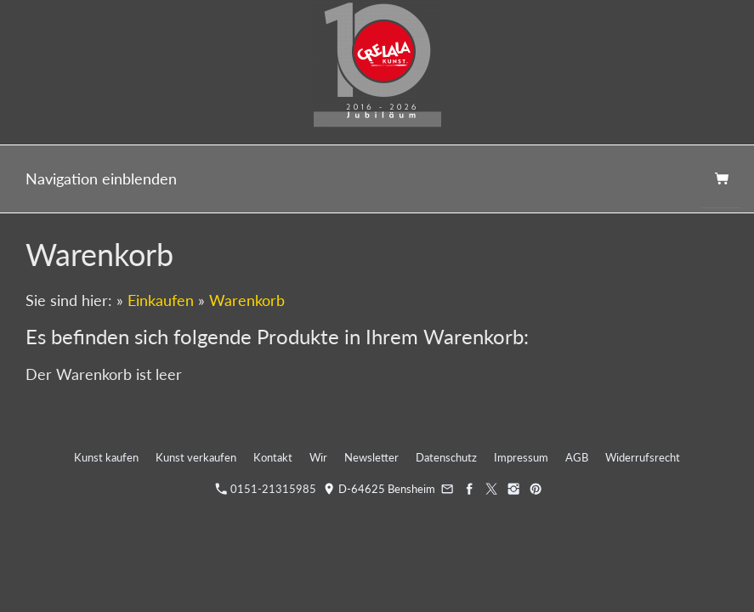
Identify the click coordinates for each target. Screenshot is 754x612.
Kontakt (272, 457)
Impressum (521, 457)
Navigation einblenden (101, 178)
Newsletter (371, 457)
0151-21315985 (266, 489)
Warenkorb (247, 300)
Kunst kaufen (106, 457)
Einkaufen (161, 300)
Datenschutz (446, 457)
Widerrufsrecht (642, 457)
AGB (576, 457)
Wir (318, 457)
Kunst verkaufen (196, 457)
